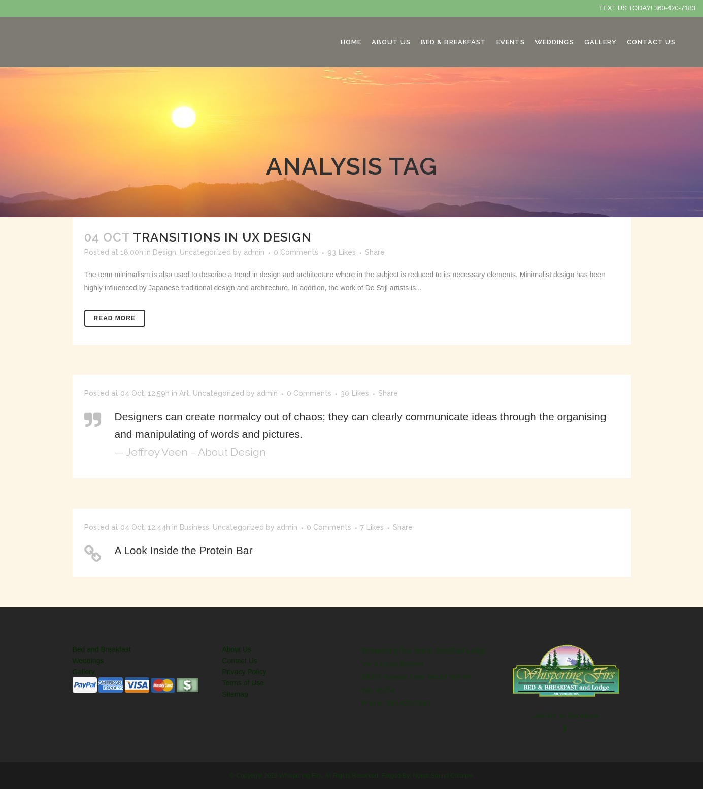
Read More (115, 318)
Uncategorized (205, 252)
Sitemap (235, 694)
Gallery (84, 672)
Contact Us (239, 661)
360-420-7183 (674, 8)
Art (184, 393)
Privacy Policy (244, 672)
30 (355, 393)
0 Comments (296, 252)
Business (194, 527)
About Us (237, 649)
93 (341, 252)
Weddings (88, 661)
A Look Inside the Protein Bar (184, 550)
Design (164, 252)
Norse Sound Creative (443, 775)
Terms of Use (243, 683)
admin (254, 252)
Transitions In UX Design (222, 237)
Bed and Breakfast (102, 649)
